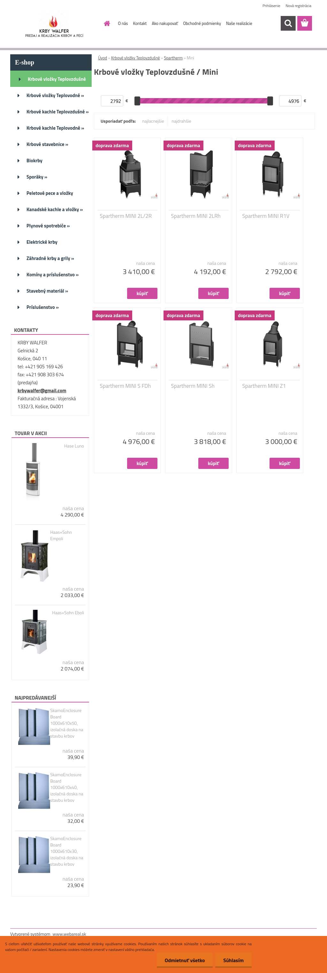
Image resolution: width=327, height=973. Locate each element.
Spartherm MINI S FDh (125, 386)
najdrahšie (181, 121)
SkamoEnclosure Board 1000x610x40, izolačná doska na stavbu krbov (66, 787)
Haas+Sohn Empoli (61, 535)
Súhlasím (233, 960)
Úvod (102, 58)
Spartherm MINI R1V (266, 216)
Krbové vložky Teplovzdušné (135, 58)
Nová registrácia (298, 6)
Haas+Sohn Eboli (68, 612)
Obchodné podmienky (202, 23)
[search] (288, 23)
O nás (123, 23)
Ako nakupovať (165, 23)
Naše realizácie (239, 23)
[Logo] (54, 24)
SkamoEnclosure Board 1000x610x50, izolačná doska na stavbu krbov (66, 723)
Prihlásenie (271, 6)
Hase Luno (74, 446)
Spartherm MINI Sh (193, 386)
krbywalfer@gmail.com (42, 390)
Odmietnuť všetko (184, 960)
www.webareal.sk (69, 934)
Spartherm (173, 58)
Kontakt (140, 23)
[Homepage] (106, 23)
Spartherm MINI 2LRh (196, 216)
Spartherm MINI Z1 (264, 386)
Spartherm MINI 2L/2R (126, 216)
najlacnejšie (153, 121)
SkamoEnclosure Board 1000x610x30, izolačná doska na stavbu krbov (66, 851)
